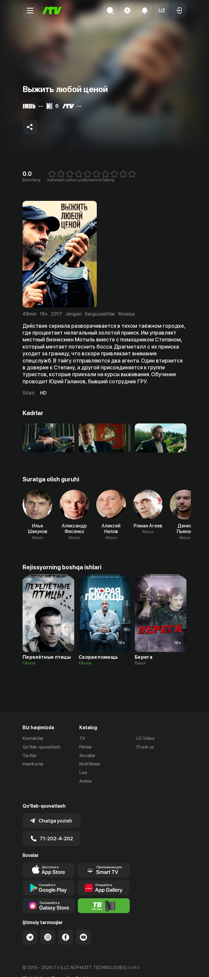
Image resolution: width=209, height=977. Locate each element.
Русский (60, 966)
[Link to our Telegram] (30, 925)
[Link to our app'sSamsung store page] (49, 894)
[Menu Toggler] (30, 10)
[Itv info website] (104, 894)
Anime (85, 781)
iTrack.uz (145, 747)
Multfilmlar (89, 764)
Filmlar (85, 747)
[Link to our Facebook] (65, 925)
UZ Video (145, 738)
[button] (161, 10)
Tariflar (30, 755)
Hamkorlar (33, 764)
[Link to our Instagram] (47, 925)
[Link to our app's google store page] (49, 876)
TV (82, 738)
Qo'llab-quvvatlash (41, 747)
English (83, 966)
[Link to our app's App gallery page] (104, 876)
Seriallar (87, 755)
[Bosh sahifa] (52, 10)
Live (83, 772)
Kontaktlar (33, 738)
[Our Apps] (104, 858)
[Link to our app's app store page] (49, 858)
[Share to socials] (30, 126)
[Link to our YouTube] (83, 925)
